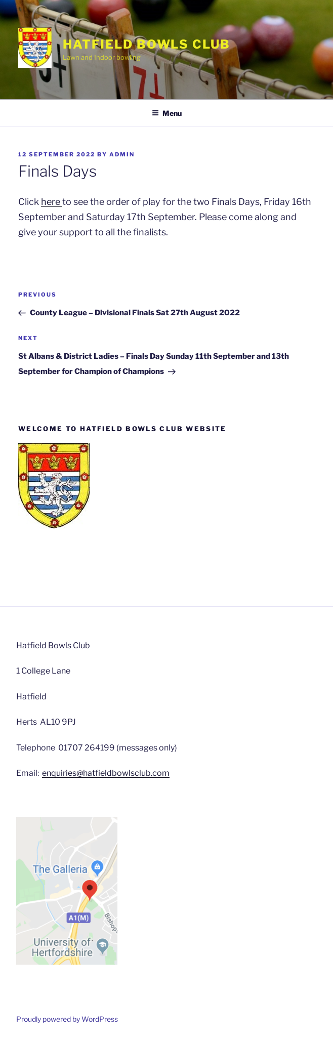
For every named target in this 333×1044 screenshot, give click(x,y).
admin (122, 154)
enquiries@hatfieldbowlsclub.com (106, 773)
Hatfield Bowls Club (146, 44)
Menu (167, 113)
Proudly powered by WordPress (67, 1019)
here (51, 201)
